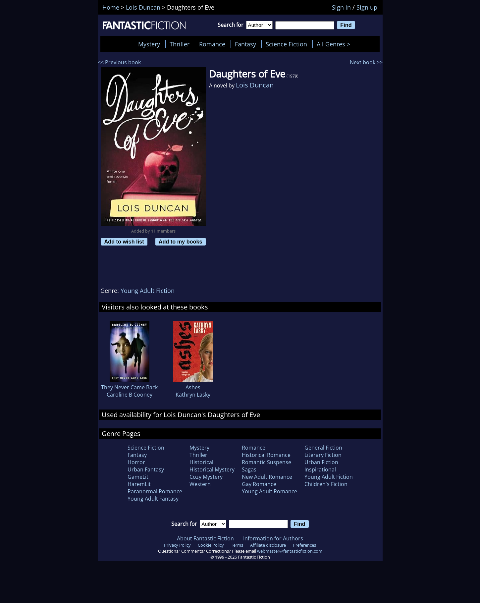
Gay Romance (259, 484)
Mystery (149, 44)
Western (200, 484)
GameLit (138, 476)
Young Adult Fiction (148, 291)
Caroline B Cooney (129, 394)
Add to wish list (124, 242)
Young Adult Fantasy (153, 498)
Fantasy (245, 44)
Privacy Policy (177, 545)
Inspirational (320, 469)
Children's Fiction (325, 484)
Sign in (341, 7)
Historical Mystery (212, 469)
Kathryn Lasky (193, 394)
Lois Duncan (255, 85)
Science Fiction (286, 44)
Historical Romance (266, 455)
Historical (201, 462)
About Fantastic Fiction (205, 538)
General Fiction (323, 447)
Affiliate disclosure (268, 545)
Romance (212, 44)
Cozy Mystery (206, 476)
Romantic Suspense (266, 462)
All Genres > (335, 44)
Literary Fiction (323, 455)
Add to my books (180, 242)
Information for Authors (273, 538)
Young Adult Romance (269, 491)
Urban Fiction (321, 462)
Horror (136, 462)
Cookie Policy (211, 545)
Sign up (366, 7)
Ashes (193, 387)
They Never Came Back (129, 387)
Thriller (179, 44)
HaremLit (139, 484)
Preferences (304, 545)
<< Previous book (119, 62)
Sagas (249, 469)
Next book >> (366, 62)
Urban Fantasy (146, 469)
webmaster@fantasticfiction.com (289, 551)
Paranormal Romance (155, 491)
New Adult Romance (267, 476)
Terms (237, 545)
